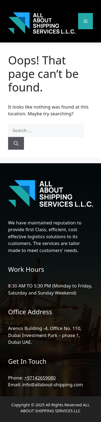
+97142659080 (40, 378)
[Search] (16, 143)
